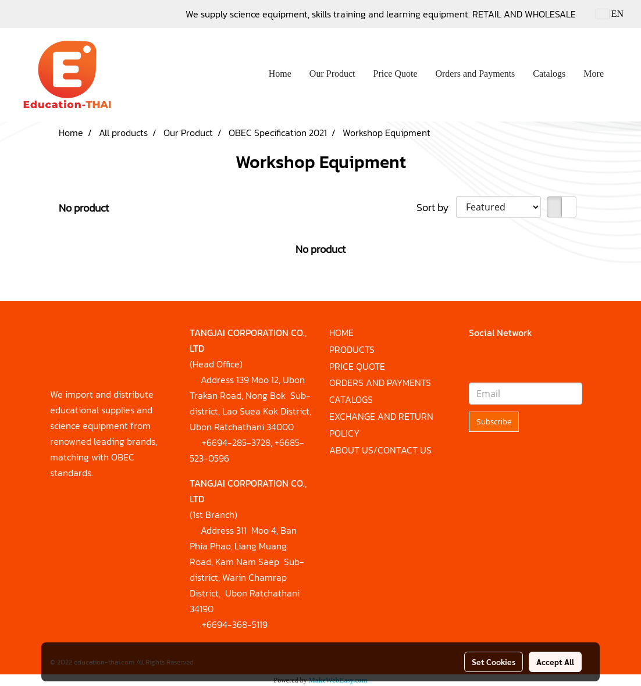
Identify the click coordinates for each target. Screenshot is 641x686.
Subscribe (493, 422)
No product (84, 208)
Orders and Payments (475, 73)
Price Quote (395, 73)
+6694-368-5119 (235, 624)
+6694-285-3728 (236, 442)
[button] (623, 75)
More (593, 73)
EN (610, 14)
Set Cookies (493, 661)
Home (280, 73)
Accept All (555, 661)
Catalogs (549, 73)
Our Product (332, 73)
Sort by (436, 207)
